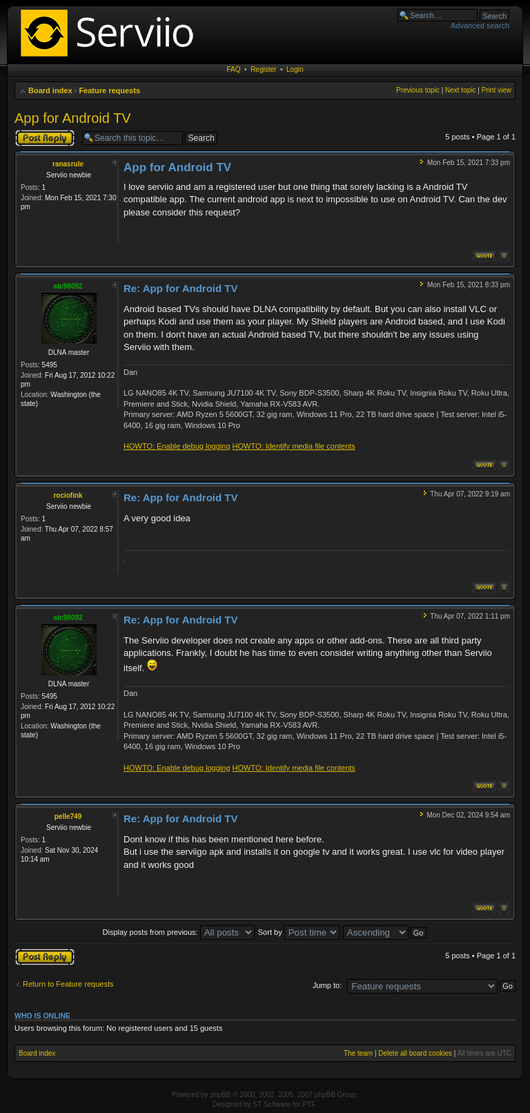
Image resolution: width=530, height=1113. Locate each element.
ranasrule (68, 164)
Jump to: (327, 985)
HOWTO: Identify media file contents (294, 446)
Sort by (299, 932)
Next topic (460, 90)
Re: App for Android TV (181, 288)
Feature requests (109, 90)
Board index (50, 90)
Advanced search (480, 25)
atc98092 (67, 286)
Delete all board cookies (415, 1053)
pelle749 (68, 816)
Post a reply (44, 138)
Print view (496, 90)
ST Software (272, 1104)
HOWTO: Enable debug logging (177, 446)
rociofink (67, 495)
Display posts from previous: (179, 932)
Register (263, 69)
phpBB (220, 1095)
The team (358, 1053)
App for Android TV (72, 118)
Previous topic (418, 90)
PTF (308, 1104)
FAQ (234, 69)
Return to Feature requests (68, 984)
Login (294, 69)
